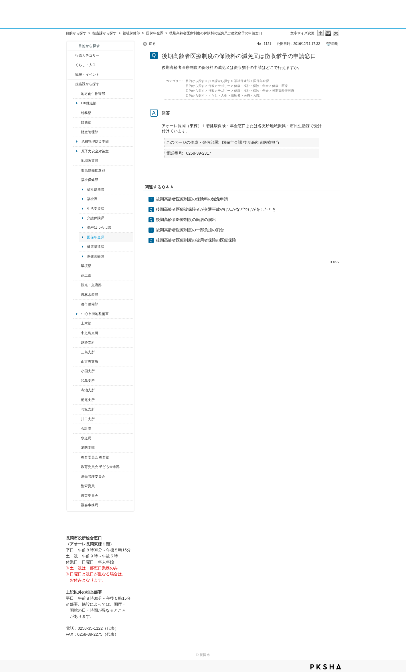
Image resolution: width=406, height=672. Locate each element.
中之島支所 (89, 333)
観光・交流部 (91, 285)
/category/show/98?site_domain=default (77, 361)
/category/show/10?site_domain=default (77, 112)
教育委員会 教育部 (95, 457)
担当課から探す (104, 33)
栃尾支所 (88, 400)
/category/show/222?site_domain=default (77, 495)
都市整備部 (89, 304)
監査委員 (88, 486)
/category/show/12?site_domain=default (71, 64)
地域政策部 (89, 161)
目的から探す (76, 33)
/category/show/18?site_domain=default (71, 74)
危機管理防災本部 (95, 141)
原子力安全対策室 (95, 151)
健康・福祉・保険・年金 (251, 85)
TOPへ (334, 262)
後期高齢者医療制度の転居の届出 (186, 219)
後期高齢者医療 (283, 90)
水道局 (86, 438)
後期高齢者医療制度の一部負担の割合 (190, 230)
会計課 (86, 428)
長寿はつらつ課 (99, 228)
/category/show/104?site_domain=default (77, 160)
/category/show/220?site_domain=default (77, 485)
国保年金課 (154, 33)
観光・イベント (87, 75)
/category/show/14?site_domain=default (77, 179)
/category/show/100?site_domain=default (77, 93)
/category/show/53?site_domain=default (77, 352)
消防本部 (88, 448)
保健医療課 (95, 256)
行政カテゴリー (87, 55)
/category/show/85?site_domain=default (77, 447)
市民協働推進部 (93, 170)
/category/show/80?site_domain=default (77, 399)
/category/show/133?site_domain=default (77, 419)
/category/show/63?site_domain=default (77, 390)
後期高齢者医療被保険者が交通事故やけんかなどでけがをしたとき (216, 209)
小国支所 (88, 371)
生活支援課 (95, 209)
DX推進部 (88, 103)
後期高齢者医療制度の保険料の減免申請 (192, 199)
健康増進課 (95, 247)
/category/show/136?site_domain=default (77, 409)
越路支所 (88, 342)
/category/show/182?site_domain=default (77, 304)
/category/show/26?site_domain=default (77, 170)
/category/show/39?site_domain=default (77, 457)
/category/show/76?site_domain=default (77, 294)
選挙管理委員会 (93, 476)
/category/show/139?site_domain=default (77, 380)
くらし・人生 (85, 65)
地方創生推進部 (93, 94)
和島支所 (88, 381)
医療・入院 (252, 95)
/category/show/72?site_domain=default (77, 122)
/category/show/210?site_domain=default (77, 428)
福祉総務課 (95, 190)
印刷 (334, 44)
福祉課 (92, 199)
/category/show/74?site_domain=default (77, 371)
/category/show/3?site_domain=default (71, 55)
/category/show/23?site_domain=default (77, 265)
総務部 (86, 113)
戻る (152, 44)
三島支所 (88, 352)
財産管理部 (89, 132)
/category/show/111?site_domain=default (77, 476)
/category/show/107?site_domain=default (77, 333)
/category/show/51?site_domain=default (77, 466)
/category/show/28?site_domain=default (77, 323)
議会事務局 (89, 505)
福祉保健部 (131, 33)
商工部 (86, 276)
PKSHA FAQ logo (325, 667)
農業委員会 (89, 496)
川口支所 (88, 419)
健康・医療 (280, 85)
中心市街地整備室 (95, 314)
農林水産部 (89, 295)
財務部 (86, 122)
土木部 (86, 323)
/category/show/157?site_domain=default (77, 505)
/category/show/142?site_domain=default (77, 342)
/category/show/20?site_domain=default (77, 285)
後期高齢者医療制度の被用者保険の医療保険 (196, 240)
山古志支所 (89, 362)
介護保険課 (95, 218)
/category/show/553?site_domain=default (77, 132)
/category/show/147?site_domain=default (77, 438)
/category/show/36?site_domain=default (77, 275)
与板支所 (88, 409)
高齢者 (235, 95)
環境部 (86, 266)
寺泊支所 (88, 390)
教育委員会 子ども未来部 (100, 467)
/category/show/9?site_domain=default (71, 84)
